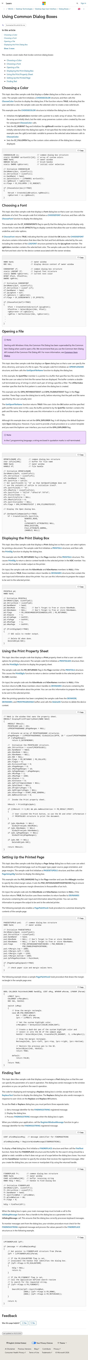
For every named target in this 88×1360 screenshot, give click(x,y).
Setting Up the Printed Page (18, 77)
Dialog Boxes (64, 9)
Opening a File (9, 41)
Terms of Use (34, 1352)
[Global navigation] (2, 3)
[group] (44, 783)
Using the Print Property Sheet (20, 74)
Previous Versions (24, 1349)
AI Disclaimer (10, 1349)
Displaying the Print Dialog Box (16, 44)
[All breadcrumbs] (4, 9)
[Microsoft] (44, 3)
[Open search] (77, 3)
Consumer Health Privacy (14, 1352)
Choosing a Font (10, 38)
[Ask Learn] (79, 9)
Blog (36, 1349)
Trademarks (46, 1352)
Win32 (10, 9)
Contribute (46, 1349)
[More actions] (84, 9)
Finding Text (12, 81)
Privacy (56, 1349)
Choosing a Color (10, 35)
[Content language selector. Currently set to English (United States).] (16, 1343)
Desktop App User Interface (45, 9)
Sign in (83, 3)
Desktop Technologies (24, 9)
